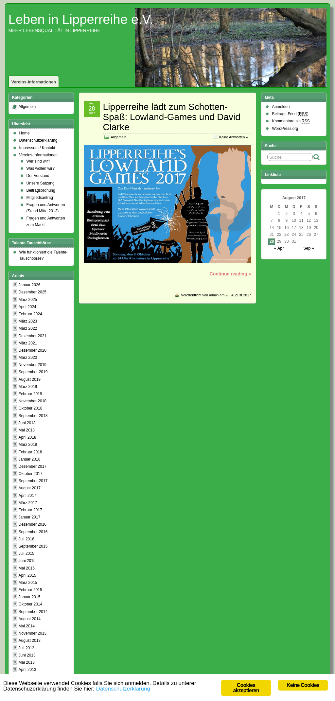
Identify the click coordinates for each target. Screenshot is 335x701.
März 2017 (28, 502)
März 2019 (28, 386)
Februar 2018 (30, 452)
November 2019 (32, 364)
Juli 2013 (26, 648)
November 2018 (32, 401)
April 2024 (27, 307)
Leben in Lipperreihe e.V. (81, 19)
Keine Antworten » (233, 137)
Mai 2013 (27, 662)
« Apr (279, 248)
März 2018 (28, 444)
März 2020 (28, 357)
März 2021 (28, 343)
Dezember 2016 (32, 524)
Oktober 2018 (31, 408)
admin (214, 295)
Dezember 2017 (32, 466)
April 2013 (27, 669)
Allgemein (118, 137)
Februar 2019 (30, 394)
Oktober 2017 (31, 473)
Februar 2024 (30, 314)
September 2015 (33, 546)
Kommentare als (290, 121)
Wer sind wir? (38, 161)
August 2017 (30, 488)
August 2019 (30, 379)
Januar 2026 (30, 285)
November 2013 (32, 633)
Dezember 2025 (32, 292)
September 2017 (33, 481)
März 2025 (28, 299)
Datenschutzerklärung (38, 140)
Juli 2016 (26, 539)
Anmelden (281, 106)
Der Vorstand (37, 175)
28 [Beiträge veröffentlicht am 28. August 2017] (272, 241)
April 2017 (27, 495)
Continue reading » (230, 273)
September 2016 (33, 532)
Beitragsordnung (40, 190)
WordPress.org (285, 128)
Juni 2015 (27, 560)
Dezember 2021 (32, 336)
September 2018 (33, 415)
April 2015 (27, 575)
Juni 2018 (27, 423)
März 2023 (28, 321)
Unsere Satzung (40, 183)
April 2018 (27, 437)
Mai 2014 (27, 626)
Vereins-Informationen (33, 81)
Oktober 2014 (31, 604)
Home (24, 133)
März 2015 (28, 582)
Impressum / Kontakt (37, 148)
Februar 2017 (30, 510)
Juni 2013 (27, 655)
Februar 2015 (30, 589)
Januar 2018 (30, 459)
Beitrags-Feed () (290, 114)
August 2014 (30, 619)
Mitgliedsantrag (39, 197)
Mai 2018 (27, 430)
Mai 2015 (27, 568)
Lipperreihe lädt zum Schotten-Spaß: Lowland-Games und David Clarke (171, 117)
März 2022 (28, 328)
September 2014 (33, 611)
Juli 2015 (26, 553)
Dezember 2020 (32, 350)
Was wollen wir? (40, 168)
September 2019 (33, 372)
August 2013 (30, 640)
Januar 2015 (30, 597)
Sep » (309, 248)
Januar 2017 (30, 517)
